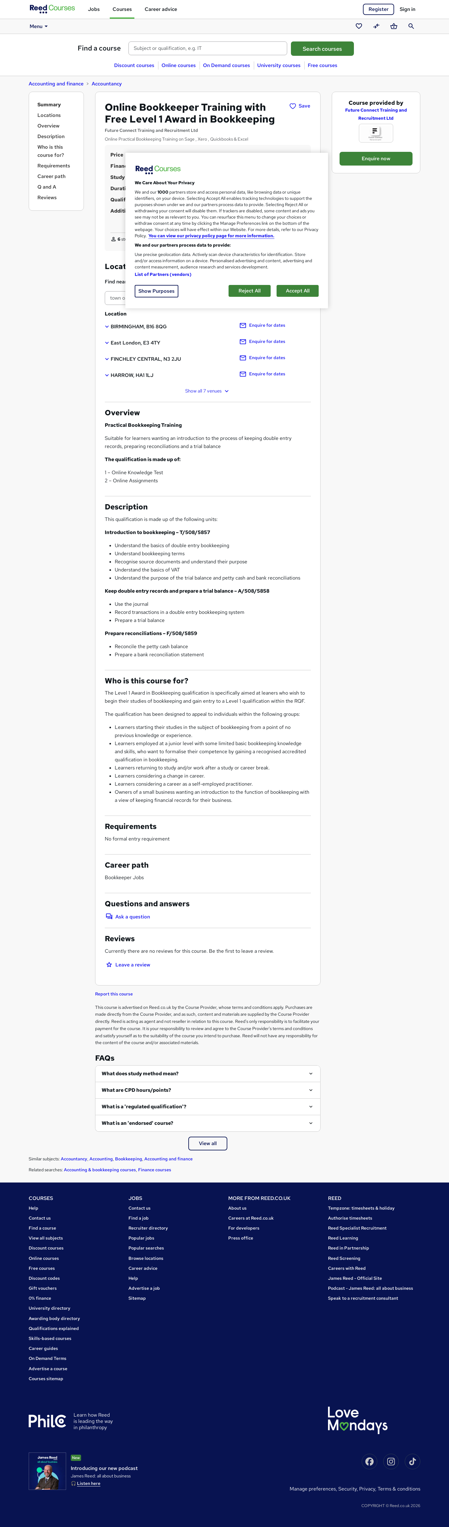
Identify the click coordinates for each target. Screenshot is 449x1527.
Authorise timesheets (350, 1218)
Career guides (43, 1348)
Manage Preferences (313, 1489)
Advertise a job (144, 1288)
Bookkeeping (128, 1159)
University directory (49, 1308)
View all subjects (46, 1238)
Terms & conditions (399, 1489)
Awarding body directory (54, 1318)
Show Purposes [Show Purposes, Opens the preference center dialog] (156, 291)
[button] (136, 326)
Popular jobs (141, 1238)
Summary (49, 104)
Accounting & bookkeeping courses (100, 1170)
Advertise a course (48, 1368)
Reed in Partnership (348, 1248)
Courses (122, 9)
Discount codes (44, 1278)
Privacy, (368, 1489)
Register (379, 9)
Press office (240, 1238)
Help (33, 1208)
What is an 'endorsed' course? (137, 1123)
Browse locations (145, 1258)
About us (237, 1208)
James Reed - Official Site (355, 1278)
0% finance (40, 1298)
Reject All (250, 290)
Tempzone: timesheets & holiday (361, 1208)
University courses (279, 65)
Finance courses (154, 1170)
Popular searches (146, 1248)
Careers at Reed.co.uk (251, 1218)
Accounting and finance (56, 83)
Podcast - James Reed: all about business (370, 1288)
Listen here (88, 1483)
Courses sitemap (46, 1378)
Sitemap (137, 1298)
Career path (51, 176)
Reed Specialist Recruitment (357, 1228)
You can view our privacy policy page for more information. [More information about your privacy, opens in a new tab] (211, 235)
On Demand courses (226, 65)
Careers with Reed (347, 1268)
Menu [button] (40, 26)
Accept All (298, 290)
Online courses (179, 65)
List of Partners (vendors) (163, 274)
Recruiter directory (148, 1228)
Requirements (53, 165)
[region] (226, 230)
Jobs (94, 9)
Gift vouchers (43, 1288)
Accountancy (107, 83)
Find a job (138, 1218)
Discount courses (134, 65)
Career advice (161, 9)
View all (208, 1143)
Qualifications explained (54, 1328)
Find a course (99, 48)
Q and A (46, 187)
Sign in (407, 9)
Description (51, 136)
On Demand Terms (47, 1358)
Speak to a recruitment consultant (363, 1298)
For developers (243, 1228)
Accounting (101, 1159)
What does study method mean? (140, 1073)
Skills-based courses (50, 1338)
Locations (49, 115)
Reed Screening (344, 1258)
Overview (48, 126)
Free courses (322, 65)
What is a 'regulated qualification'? (144, 1106)
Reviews (47, 197)
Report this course (114, 994)
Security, (348, 1489)
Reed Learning (343, 1238)
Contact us (40, 1218)
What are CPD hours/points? (136, 1090)
